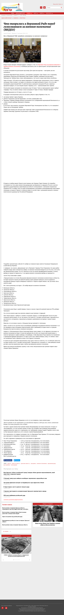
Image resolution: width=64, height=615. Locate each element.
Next (29, 559)
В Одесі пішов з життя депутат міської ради (16, 487)
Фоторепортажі (16, 535)
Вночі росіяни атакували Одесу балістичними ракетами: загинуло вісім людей (14, 512)
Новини (29, 13)
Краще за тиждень (48, 504)
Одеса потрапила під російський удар (12, 516)
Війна (12, 13)
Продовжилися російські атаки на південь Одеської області (16, 521)
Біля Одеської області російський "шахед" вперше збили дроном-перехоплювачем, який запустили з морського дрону (29, 473)
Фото (36, 13)
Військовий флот (20, 13)
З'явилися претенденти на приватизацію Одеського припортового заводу (25, 491)
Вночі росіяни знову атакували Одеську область (15, 524)
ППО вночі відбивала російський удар (14, 495)
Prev (3, 559)
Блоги (42, 13)
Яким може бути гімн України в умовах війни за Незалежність (47, 524)
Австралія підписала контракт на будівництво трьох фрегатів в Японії (24, 482)
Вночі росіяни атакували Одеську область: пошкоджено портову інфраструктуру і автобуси (15, 508)
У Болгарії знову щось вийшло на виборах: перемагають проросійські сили (25, 478)
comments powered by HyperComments (13, 499)
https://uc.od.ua (12, 7)
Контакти (49, 13)
